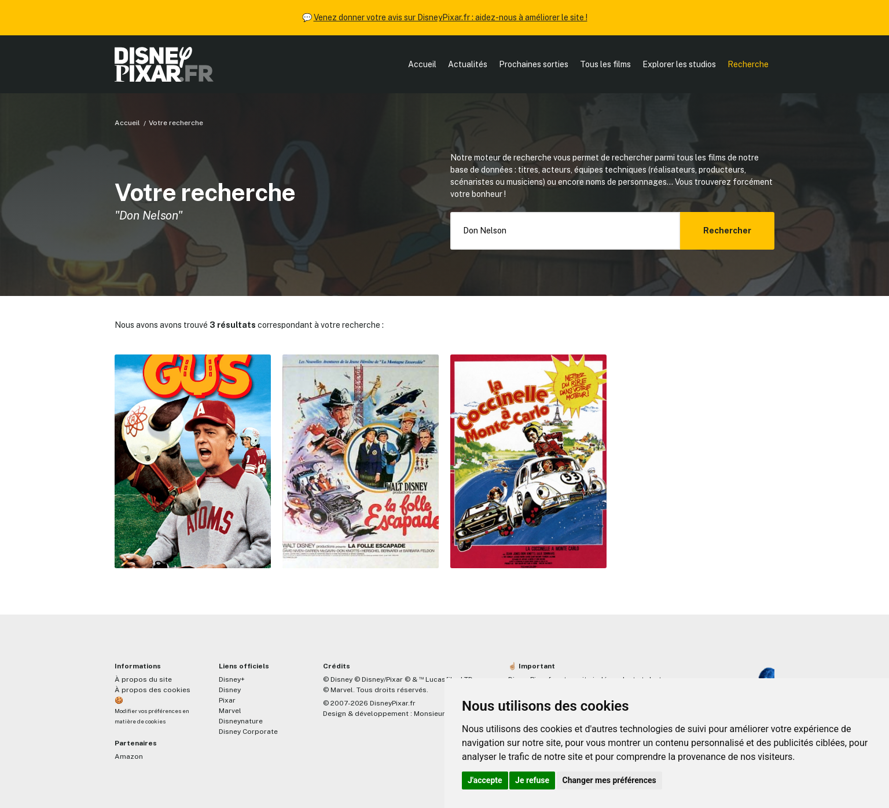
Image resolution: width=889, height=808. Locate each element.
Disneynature (241, 721)
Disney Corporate (248, 731)
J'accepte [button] (485, 780)
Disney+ (232, 679)
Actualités (467, 64)
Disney (230, 690)
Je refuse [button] (532, 780)
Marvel (230, 711)
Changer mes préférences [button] (609, 780)
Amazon (129, 756)
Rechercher (727, 230)
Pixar (227, 700)
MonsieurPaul (437, 714)
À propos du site (143, 679)
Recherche (748, 64)
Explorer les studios (679, 64)
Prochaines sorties (533, 64)
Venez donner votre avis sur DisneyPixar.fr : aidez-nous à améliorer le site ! (450, 17)
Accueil (422, 64)
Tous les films (605, 64)
